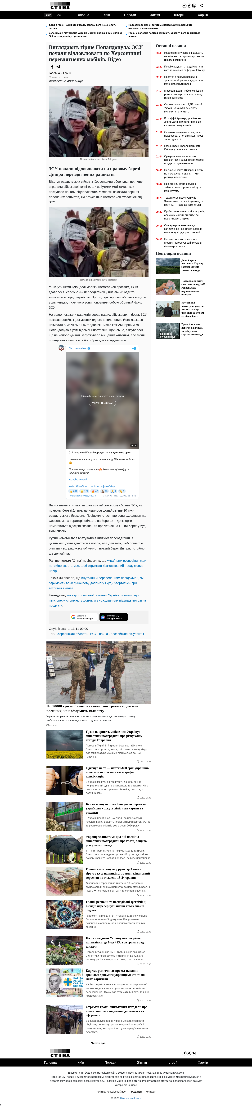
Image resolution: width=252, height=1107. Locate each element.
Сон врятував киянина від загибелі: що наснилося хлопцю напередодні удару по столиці (183, 229)
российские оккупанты (127, 634)
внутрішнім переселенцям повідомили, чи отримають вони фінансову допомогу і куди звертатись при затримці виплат (96, 583)
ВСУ (93, 634)
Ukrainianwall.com (130, 1098)
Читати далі (98, 1043)
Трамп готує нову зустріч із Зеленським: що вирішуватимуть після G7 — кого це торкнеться (183, 201)
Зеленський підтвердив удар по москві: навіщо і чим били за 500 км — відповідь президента (85, 34)
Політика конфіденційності (111, 1091)
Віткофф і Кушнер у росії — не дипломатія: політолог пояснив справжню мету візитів (182, 122)
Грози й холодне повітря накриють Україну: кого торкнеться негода (164, 34)
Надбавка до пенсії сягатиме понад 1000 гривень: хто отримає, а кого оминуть (160, 26)
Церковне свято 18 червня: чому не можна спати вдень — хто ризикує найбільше (183, 174)
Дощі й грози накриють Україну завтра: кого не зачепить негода (82, 26)
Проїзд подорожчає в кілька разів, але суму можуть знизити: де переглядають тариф (184, 215)
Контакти (151, 1091)
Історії (179, 15)
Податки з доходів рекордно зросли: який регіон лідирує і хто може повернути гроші (183, 80)
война (103, 634)
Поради (130, 15)
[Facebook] (52, 66)
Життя (155, 15)
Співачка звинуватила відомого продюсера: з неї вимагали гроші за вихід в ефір (183, 136)
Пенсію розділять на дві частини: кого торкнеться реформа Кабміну (184, 68)
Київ (106, 15)
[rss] (194, 6)
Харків (203, 15)
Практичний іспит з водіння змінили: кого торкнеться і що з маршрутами (182, 187)
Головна (82, 15)
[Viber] (65, 66)
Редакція (136, 1091)
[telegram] (184, 6)
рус (58, 14)
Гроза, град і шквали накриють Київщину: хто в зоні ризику (182, 148)
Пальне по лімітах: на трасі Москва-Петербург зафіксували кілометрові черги (183, 243)
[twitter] (189, 6)
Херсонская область (72, 634)
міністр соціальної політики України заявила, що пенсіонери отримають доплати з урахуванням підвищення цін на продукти (97, 600)
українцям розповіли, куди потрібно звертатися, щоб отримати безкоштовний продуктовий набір (97, 566)
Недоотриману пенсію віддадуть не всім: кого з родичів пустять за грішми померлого (184, 56)
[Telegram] (58, 66)
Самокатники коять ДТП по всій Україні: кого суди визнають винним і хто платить (183, 108)
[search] (202, 6)
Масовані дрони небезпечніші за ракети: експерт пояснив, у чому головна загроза (183, 94)
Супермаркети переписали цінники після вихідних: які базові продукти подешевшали (184, 160)
